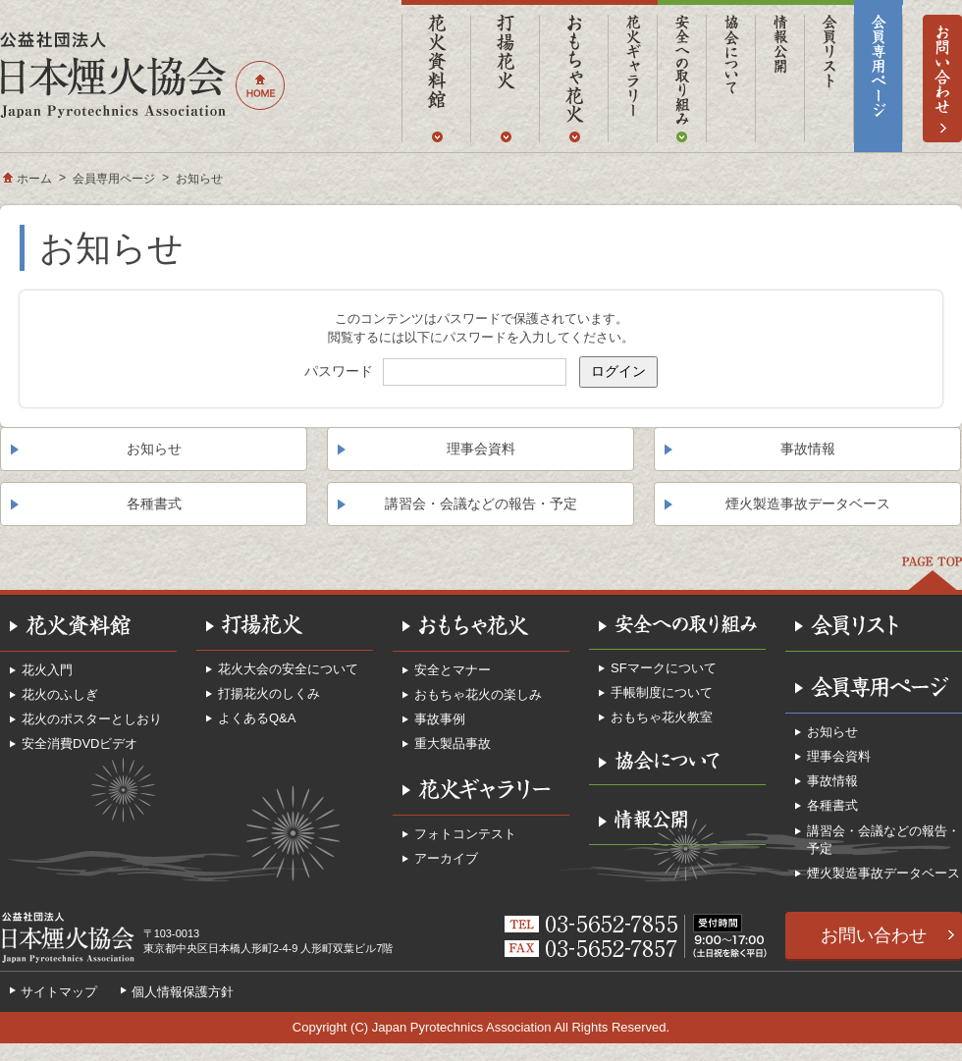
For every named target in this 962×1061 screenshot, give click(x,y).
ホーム (34, 179)
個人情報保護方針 (183, 991)
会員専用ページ (114, 179)
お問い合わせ (874, 935)
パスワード (338, 371)
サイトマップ (59, 991)
